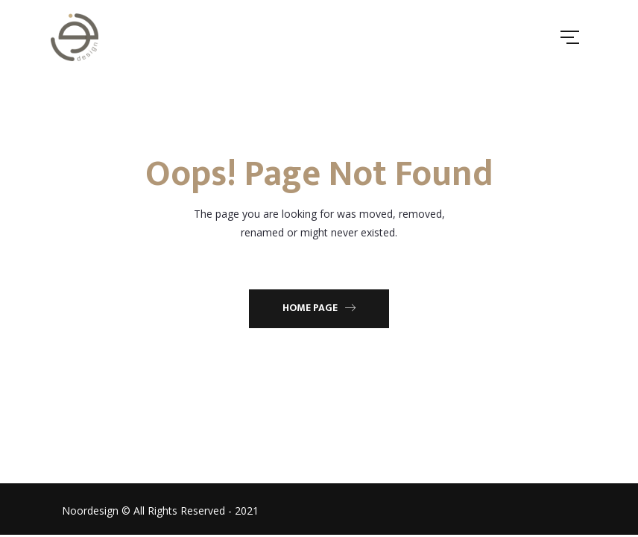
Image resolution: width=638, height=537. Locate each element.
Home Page (319, 307)
